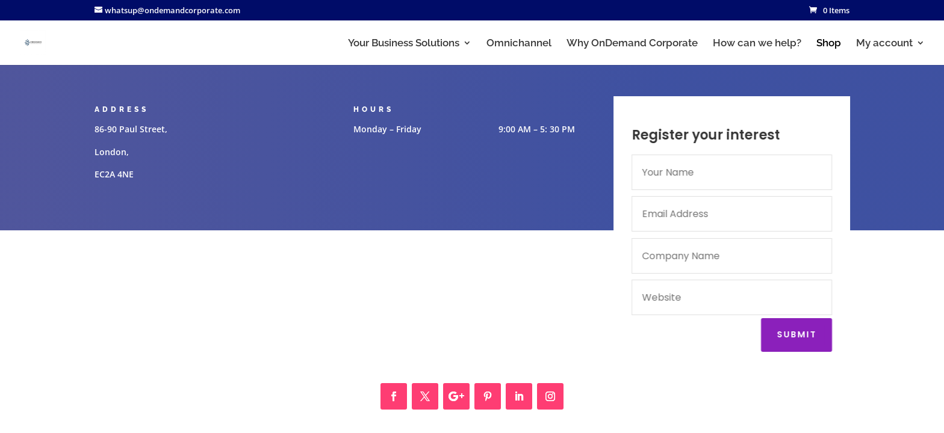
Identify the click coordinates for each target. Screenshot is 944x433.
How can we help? (757, 43)
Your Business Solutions (403, 43)
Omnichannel (518, 43)
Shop (828, 43)
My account (884, 43)
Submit (799, 334)
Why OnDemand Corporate (632, 43)
